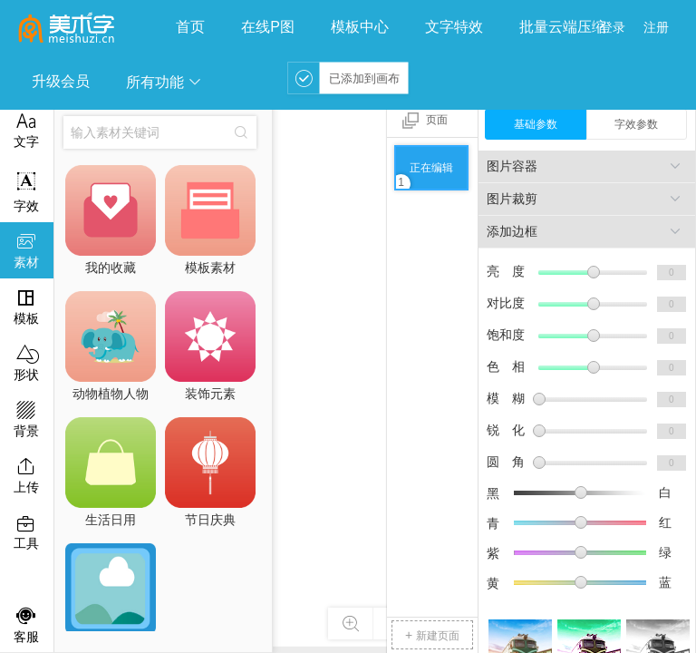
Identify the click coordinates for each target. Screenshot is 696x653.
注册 (656, 27)
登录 (612, 27)
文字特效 (454, 26)
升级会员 (61, 81)
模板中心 (360, 26)
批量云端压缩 (562, 26)
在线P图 (268, 26)
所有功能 (164, 82)
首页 (190, 26)
